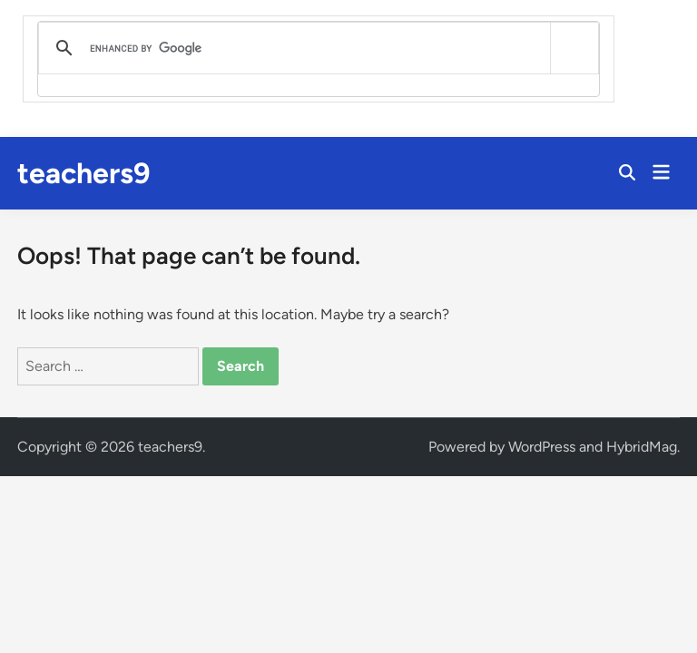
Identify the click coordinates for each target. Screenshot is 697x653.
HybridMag (641, 446)
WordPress (541, 446)
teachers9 (84, 173)
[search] (315, 48)
